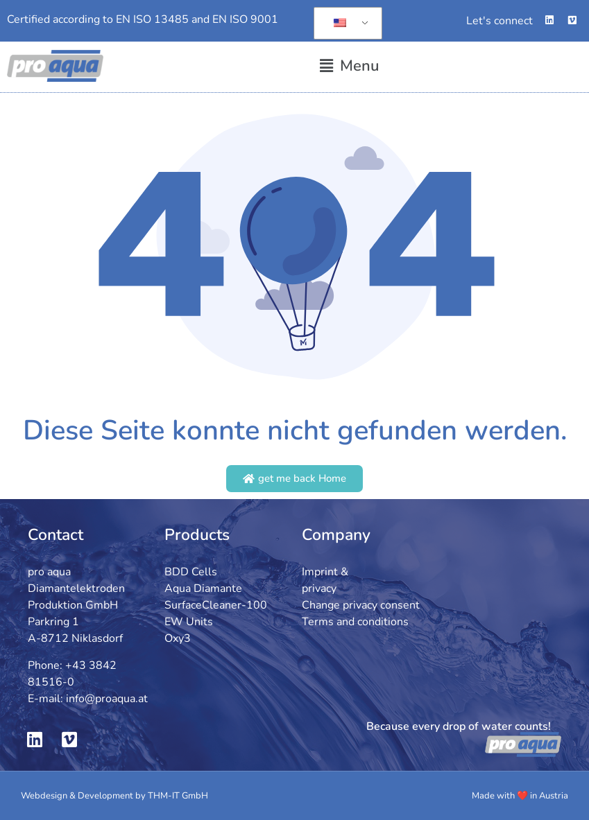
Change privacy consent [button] (361, 605)
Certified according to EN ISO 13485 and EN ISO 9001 (142, 19)
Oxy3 (177, 638)
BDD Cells (190, 571)
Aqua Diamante (203, 588)
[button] (349, 66)
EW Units (188, 621)
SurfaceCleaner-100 (215, 605)
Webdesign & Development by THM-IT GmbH (114, 796)
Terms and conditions (355, 621)
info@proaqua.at (107, 698)
